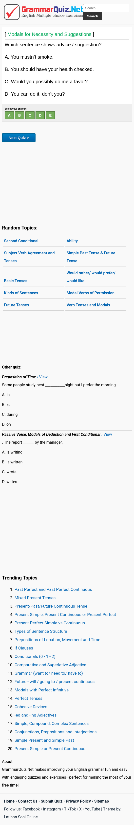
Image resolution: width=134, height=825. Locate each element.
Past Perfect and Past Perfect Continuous (53, 589)
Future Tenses (16, 305)
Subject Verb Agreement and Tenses (29, 257)
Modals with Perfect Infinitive (42, 689)
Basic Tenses (15, 281)
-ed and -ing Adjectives (36, 715)
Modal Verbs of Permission (91, 293)
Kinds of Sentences (21, 293)
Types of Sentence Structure (41, 631)
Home (9, 801)
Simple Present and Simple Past (44, 740)
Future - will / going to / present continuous (55, 681)
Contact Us (28, 801)
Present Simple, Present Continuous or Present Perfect (65, 614)
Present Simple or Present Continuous (50, 748)
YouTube (92, 809)
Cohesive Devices (31, 706)
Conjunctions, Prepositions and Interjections (56, 731)
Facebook (31, 809)
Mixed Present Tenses (35, 597)
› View (42, 377)
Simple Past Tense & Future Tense (91, 257)
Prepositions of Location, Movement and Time (57, 639)
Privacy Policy (78, 801)
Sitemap (101, 801)
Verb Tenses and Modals (88, 305)
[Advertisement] (67, 182)
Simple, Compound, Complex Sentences (52, 723)
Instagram (52, 809)
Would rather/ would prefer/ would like (91, 277)
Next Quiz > (19, 138)
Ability (72, 241)
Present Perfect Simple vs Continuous (50, 622)
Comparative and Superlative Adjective (50, 664)
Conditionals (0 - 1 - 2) (35, 656)
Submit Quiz (51, 801)
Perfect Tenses (28, 698)
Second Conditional (21, 241)
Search (92, 16)
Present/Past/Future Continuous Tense (51, 606)
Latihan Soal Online (21, 817)
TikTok (70, 809)
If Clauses (24, 648)
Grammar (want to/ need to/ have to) (49, 673)
